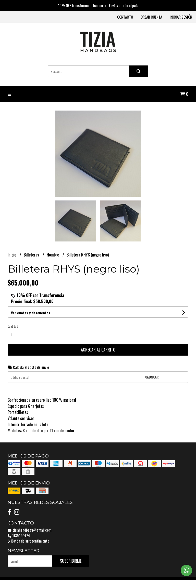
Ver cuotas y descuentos (30, 312)
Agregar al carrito (98, 350)
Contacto (125, 17)
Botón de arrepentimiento (28, 541)
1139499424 (19, 535)
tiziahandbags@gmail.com (29, 530)
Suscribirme (70, 561)
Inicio (12, 255)
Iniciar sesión (181, 17)
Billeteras (32, 255)
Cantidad (13, 326)
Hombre (53, 255)
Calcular (151, 377)
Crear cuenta (151, 17)
